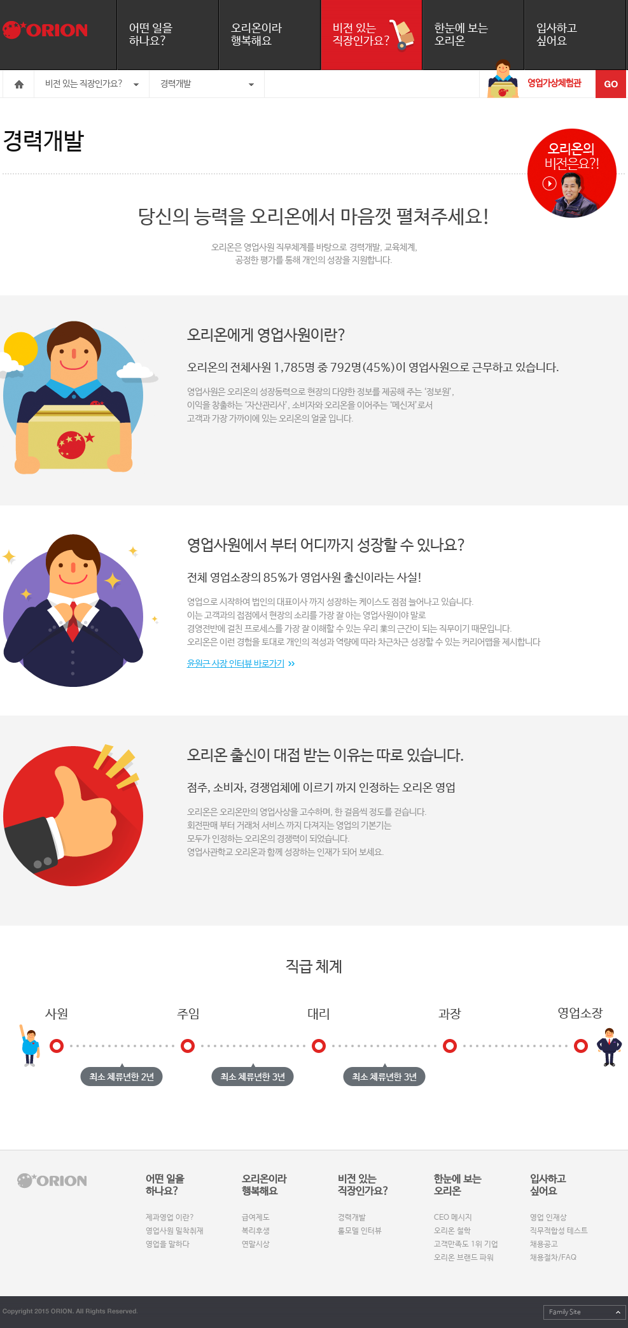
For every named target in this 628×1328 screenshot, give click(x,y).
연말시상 (256, 1244)
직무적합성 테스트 (559, 1231)
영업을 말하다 (168, 1244)
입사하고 (580, 35)
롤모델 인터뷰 (360, 1231)
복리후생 (256, 1231)
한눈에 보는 (479, 35)
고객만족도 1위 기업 (466, 1244)
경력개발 (175, 84)
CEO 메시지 (453, 1217)
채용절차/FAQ (553, 1258)
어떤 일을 (173, 35)
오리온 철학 (452, 1231)
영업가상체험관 (554, 83)
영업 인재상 (548, 1217)
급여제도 (256, 1217)
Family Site (565, 1312)
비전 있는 (377, 35)
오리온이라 (275, 35)
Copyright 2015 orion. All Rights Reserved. (70, 1311)
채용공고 (544, 1244)
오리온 (45, 30)
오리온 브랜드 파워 (464, 1258)
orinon (52, 1181)
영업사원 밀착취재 (175, 1231)
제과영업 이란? (170, 1217)
